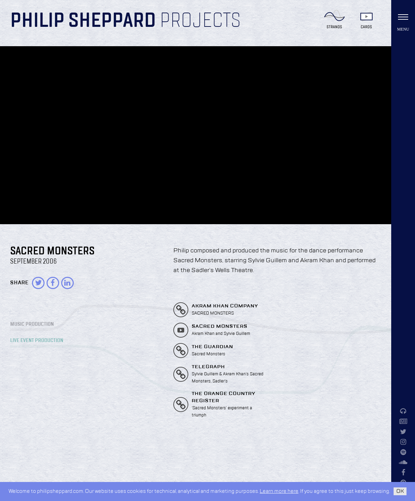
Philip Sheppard (83, 21)
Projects (200, 21)
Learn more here (279, 491)
